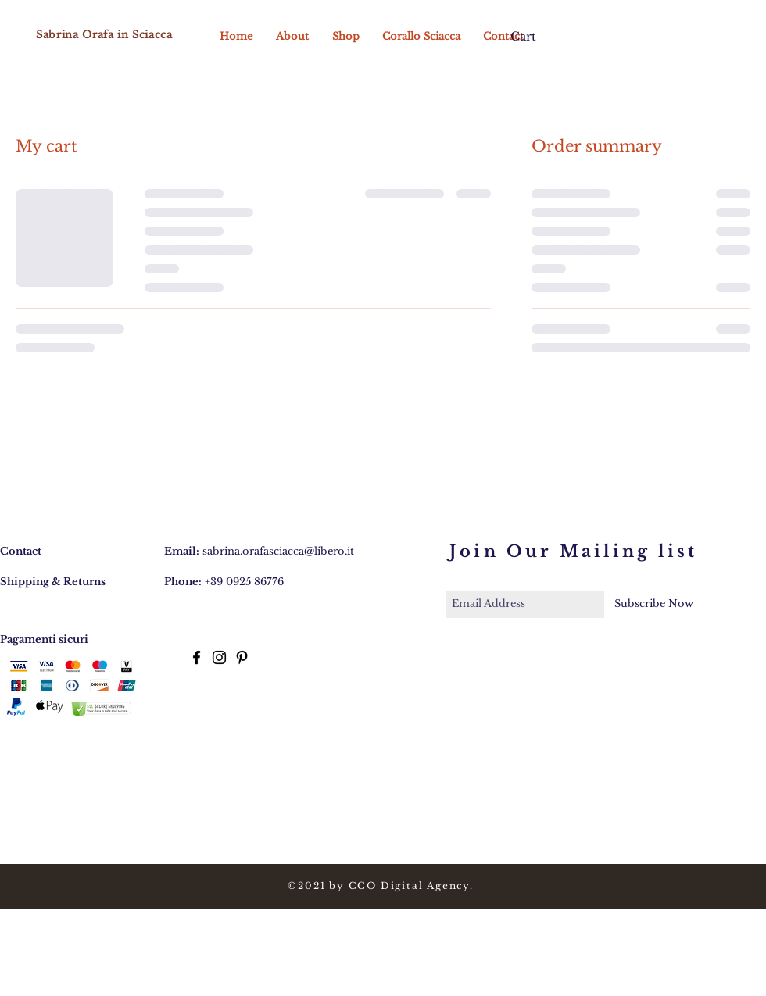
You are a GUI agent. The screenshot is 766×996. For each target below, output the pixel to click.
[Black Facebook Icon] (197, 657)
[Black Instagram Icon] (219, 657)
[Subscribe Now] (654, 604)
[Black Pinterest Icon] (242, 657)
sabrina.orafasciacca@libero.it (278, 551)
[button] (529, 37)
